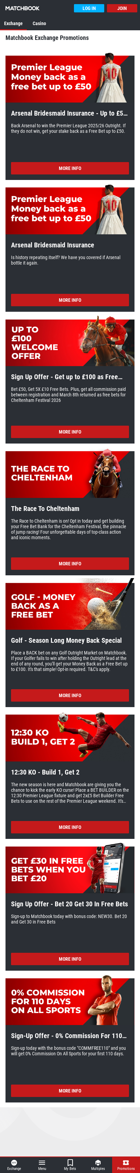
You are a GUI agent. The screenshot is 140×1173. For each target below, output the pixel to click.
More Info (70, 168)
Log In (89, 8)
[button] (70, 77)
